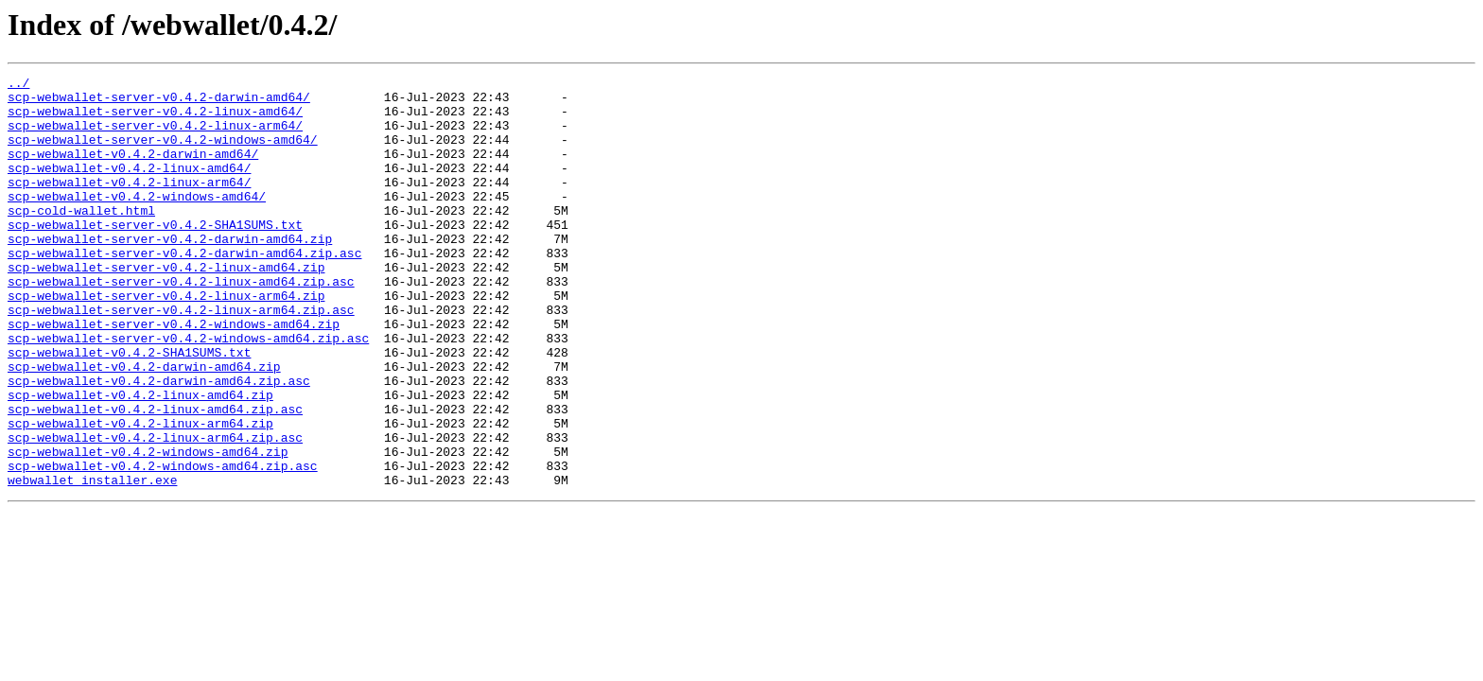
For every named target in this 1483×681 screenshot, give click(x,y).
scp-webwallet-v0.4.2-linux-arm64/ (129, 204)
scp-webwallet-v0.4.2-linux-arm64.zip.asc (155, 510)
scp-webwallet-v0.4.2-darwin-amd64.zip (144, 425)
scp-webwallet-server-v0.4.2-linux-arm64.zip (166, 340)
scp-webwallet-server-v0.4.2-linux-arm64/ (155, 136)
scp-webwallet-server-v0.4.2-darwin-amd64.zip (170, 272)
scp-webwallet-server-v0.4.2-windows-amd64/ (163, 153)
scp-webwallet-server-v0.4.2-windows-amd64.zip (174, 374)
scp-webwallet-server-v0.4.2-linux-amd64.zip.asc (181, 323)
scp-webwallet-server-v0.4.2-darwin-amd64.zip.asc (184, 289)
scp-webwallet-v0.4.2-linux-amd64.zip (140, 459)
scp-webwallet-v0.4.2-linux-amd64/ (129, 187)
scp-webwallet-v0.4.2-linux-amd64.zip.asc (155, 476)
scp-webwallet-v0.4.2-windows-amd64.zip (148, 527)
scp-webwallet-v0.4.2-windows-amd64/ (137, 221)
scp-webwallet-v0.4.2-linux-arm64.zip (140, 493)
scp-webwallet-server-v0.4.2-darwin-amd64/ (159, 102)
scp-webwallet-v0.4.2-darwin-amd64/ (133, 170)
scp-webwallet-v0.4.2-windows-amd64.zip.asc (163, 544)
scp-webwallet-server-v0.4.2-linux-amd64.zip (166, 306)
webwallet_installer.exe (92, 561)
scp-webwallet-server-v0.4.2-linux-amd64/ (155, 119)
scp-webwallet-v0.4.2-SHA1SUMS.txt (129, 408)
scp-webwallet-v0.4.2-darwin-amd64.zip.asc (159, 442)
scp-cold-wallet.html (81, 238)
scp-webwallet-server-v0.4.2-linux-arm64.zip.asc (181, 357)
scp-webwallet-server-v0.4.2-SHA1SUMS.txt (155, 255)
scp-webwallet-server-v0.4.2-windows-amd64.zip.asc (188, 391)
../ (18, 85)
